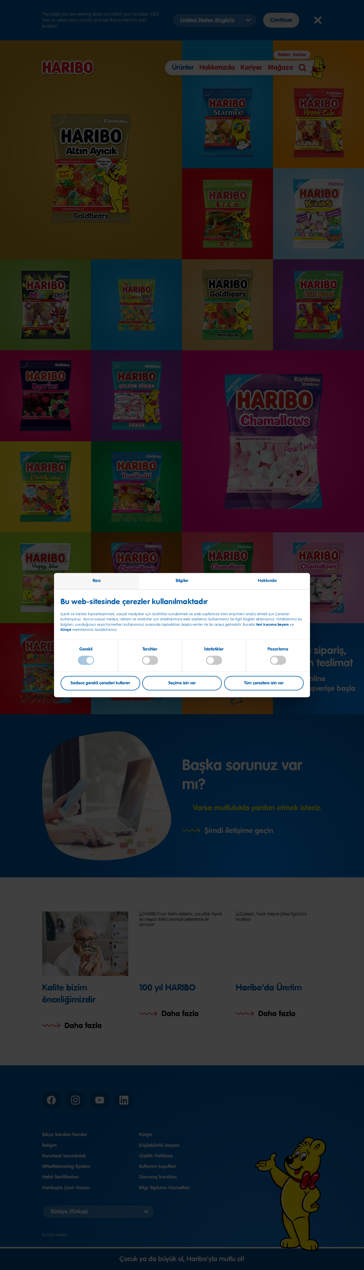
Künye (66, 629)
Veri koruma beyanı (272, 624)
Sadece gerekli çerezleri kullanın (100, 683)
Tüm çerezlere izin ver (264, 683)
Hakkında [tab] (267, 580)
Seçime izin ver (182, 683)
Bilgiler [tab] (182, 580)
